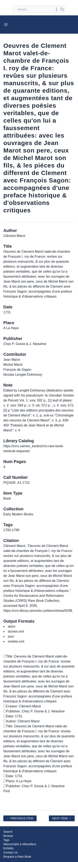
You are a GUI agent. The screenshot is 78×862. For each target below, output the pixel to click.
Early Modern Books (18, 514)
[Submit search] (62, 9)
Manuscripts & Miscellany (19, 844)
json (11, 636)
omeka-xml (16, 641)
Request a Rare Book (17, 856)
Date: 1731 (12, 716)
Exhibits (8, 848)
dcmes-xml (16, 631)
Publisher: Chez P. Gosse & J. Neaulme (34, 711)
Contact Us (10, 852)
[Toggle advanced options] (56, 9)
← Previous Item (20, 818)
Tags (6, 840)
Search (7, 831)
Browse (8, 835)
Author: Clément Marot (21, 721)
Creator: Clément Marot (22, 706)
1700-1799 (11, 530)
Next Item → (61, 818)
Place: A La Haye (17, 781)
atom (11, 626)
